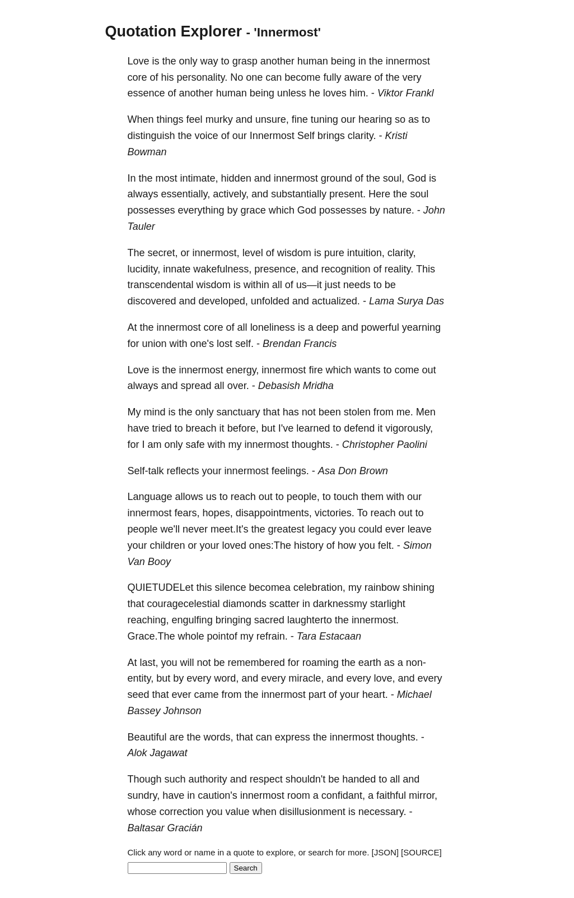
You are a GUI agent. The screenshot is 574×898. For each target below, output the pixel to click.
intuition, (366, 252)
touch (346, 496)
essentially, (186, 194)
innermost (408, 61)
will (187, 662)
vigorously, (409, 428)
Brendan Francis (300, 343)
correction (182, 811)
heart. (375, 694)
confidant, (343, 795)
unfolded (270, 301)
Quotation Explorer (173, 31)
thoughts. (312, 444)
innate (176, 269)
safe (195, 444)
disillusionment (312, 811)
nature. (398, 210)
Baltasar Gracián (165, 828)
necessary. (382, 811)
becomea (270, 587)
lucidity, (144, 269)
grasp (245, 61)
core (137, 77)
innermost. (375, 620)
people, (303, 496)
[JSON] (385, 852)
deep (327, 327)
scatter (284, 603)
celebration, (319, 587)
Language (150, 496)
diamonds (245, 603)
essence (146, 93)
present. (347, 194)
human (312, 61)
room (298, 795)
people (143, 529)
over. (238, 385)
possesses (151, 210)
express (292, 737)
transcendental (161, 284)
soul (419, 194)
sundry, (144, 795)
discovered (152, 301)
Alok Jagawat (158, 752)
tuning (324, 119)
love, (384, 678)
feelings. (290, 470)
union (154, 343)
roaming (320, 662)
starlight (387, 603)
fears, (187, 513)
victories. (334, 513)
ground (336, 178)
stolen (357, 412)
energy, (242, 370)
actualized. (336, 301)
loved (234, 545)
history (309, 545)
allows (189, 496)
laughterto (309, 620)
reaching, (148, 620)
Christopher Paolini (384, 444)
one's (202, 343)
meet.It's (229, 529)
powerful (380, 327)
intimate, (199, 178)
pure (334, 252)
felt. (386, 545)
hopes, (218, 513)
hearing (375, 119)
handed (359, 779)
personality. (202, 77)
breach (201, 428)
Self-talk (146, 470)
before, (243, 428)
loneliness (272, 327)
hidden (236, 178)
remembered (256, 662)
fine (300, 119)
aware (357, 77)
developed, (223, 301)
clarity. (362, 135)
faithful (391, 795)
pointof (222, 636)
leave (420, 529)
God (416, 178)
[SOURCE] (421, 852)
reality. (399, 269)
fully (332, 77)
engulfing (192, 620)
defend (359, 428)
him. (358, 93)
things (170, 119)
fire (316, 370)
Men (426, 412)
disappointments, (274, 513)
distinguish (151, 135)
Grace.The (151, 636)
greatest (286, 529)
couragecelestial (183, 603)
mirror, (423, 795)
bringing (233, 620)
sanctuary (238, 412)
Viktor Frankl (405, 93)
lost (224, 343)
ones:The (270, 545)
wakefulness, (222, 269)
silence (230, 587)
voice (206, 135)
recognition (345, 269)
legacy (322, 529)
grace (253, 210)
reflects (183, 470)
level (252, 252)
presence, (276, 269)
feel (194, 119)
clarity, (402, 252)
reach (243, 496)
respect (266, 779)
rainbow (382, 587)
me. (404, 412)
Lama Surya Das (406, 301)
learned (313, 428)
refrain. (272, 636)
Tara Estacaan (329, 636)
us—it (309, 284)
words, (219, 737)
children (167, 545)
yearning (421, 327)
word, (226, 678)
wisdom (294, 252)
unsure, (272, 119)
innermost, (216, 252)
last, (149, 662)
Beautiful (147, 737)
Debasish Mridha (296, 385)
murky (219, 119)
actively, (231, 194)
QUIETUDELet (161, 587)
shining (419, 587)
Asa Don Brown (353, 470)
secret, (163, 252)
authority (208, 779)
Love (139, 61)
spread (196, 385)
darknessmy (340, 603)
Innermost (272, 135)
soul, (393, 178)
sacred (269, 620)
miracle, (306, 678)
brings (331, 135)
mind (155, 412)
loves (335, 93)
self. (244, 343)
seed (139, 694)
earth (369, 662)
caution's (217, 795)
